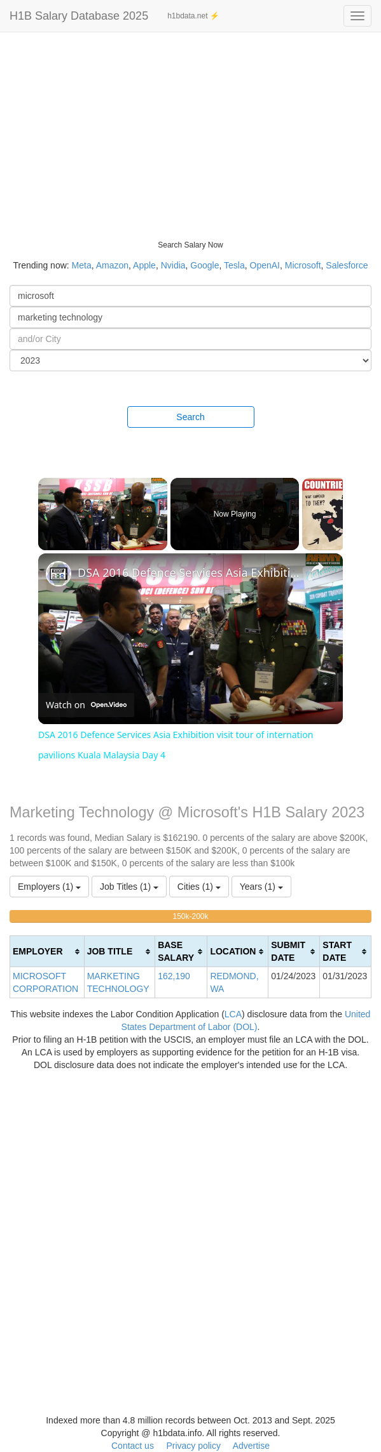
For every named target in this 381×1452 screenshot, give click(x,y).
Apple (144, 265)
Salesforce (347, 265)
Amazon (112, 265)
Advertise (251, 1446)
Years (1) (261, 886)
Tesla (234, 265)
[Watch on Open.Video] (86, 706)
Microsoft (303, 265)
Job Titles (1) (129, 886)
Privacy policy (193, 1446)
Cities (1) (199, 886)
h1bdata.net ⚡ (193, 15)
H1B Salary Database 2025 (79, 16)
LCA (233, 1014)
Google (204, 265)
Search (190, 417)
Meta (82, 265)
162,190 (174, 976)
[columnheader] (47, 951)
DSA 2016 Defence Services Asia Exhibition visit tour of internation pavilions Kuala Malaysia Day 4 (189, 572)
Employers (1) (49, 886)
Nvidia (173, 265)
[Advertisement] (190, 127)
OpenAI (265, 265)
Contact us (132, 1446)
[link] (58, 573)
